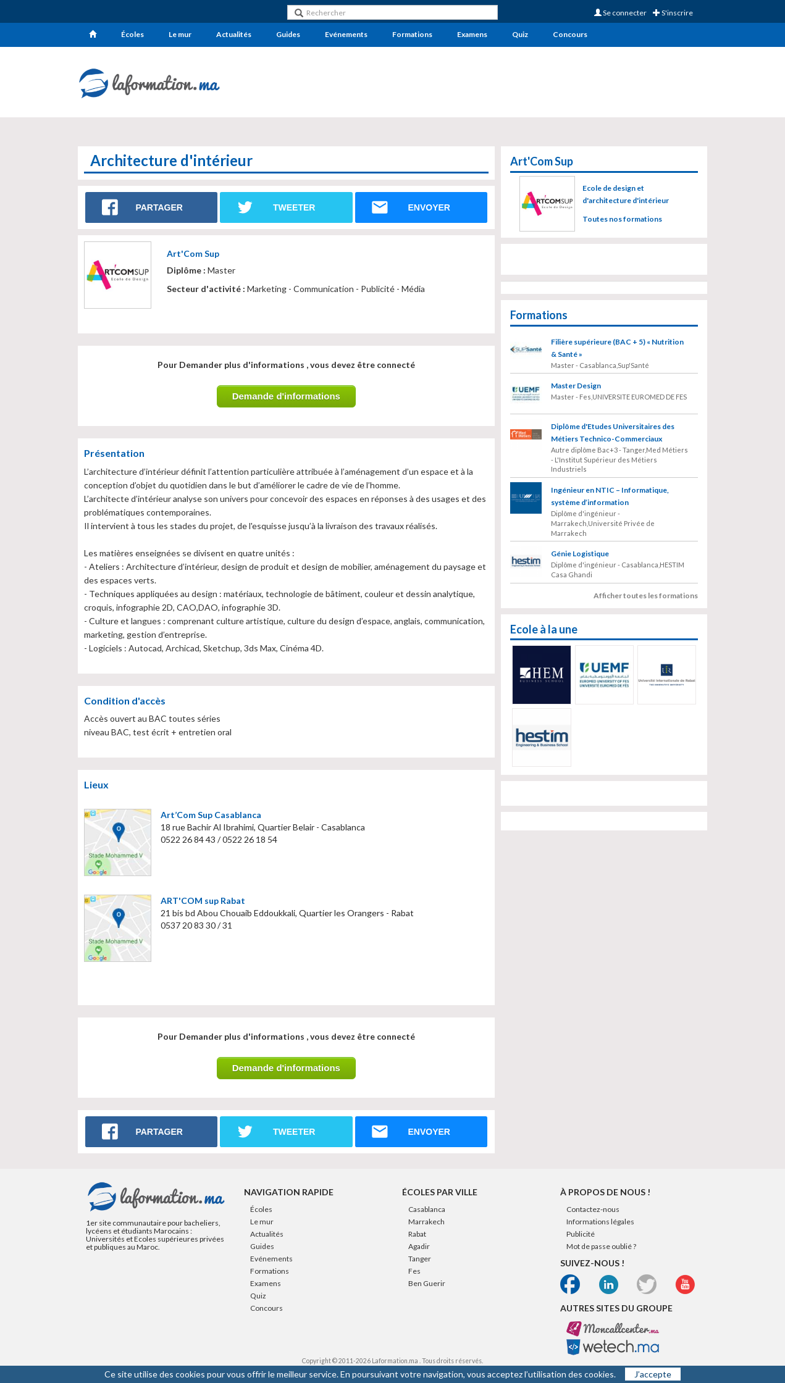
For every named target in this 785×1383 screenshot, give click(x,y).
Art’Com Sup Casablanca (211, 814)
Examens (472, 34)
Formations (412, 34)
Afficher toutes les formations (646, 595)
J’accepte (652, 1374)
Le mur (180, 34)
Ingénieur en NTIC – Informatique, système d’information (610, 496)
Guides (288, 34)
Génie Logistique (580, 553)
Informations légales (600, 1221)
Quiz (520, 34)
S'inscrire (673, 12)
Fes (414, 1271)
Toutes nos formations (622, 219)
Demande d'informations (286, 396)
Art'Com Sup (193, 253)
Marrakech (426, 1221)
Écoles (132, 34)
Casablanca (426, 1209)
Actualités (233, 34)
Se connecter (620, 12)
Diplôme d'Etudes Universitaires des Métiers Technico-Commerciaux (612, 432)
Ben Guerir (426, 1283)
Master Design (576, 385)
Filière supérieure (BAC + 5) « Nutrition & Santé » (617, 348)
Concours (570, 34)
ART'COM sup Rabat (203, 900)
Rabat (417, 1234)
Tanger (419, 1258)
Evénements (346, 34)
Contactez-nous (592, 1209)
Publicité (580, 1234)
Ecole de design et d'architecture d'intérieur (625, 194)
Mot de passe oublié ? (601, 1246)
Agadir (419, 1246)
